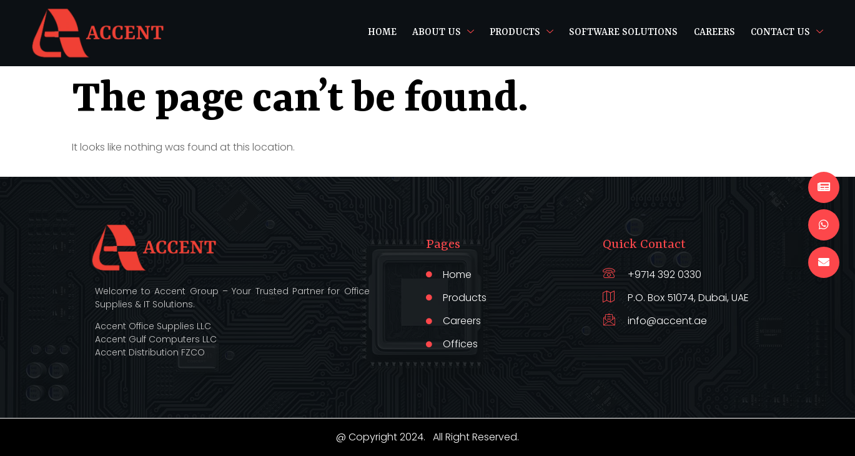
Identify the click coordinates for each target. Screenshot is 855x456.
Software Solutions (622, 32)
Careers (713, 32)
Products (520, 33)
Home (380, 32)
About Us (441, 33)
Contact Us (787, 33)
